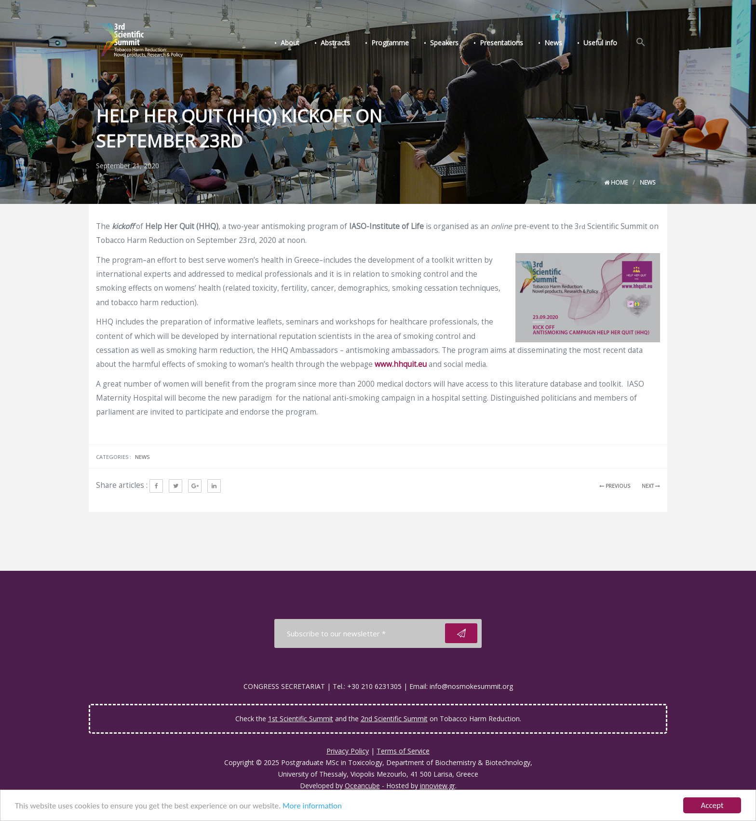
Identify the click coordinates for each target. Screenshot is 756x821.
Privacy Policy (347, 750)
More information (312, 806)
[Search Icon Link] (641, 42)
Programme (390, 42)
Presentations (501, 42)
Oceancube (362, 785)
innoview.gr (437, 785)
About (290, 42)
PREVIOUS (614, 486)
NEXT (651, 486)
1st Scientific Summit (300, 718)
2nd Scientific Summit (394, 718)
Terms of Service (403, 750)
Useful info (600, 42)
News (553, 42)
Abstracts (335, 42)
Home (616, 182)
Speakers (444, 42)
